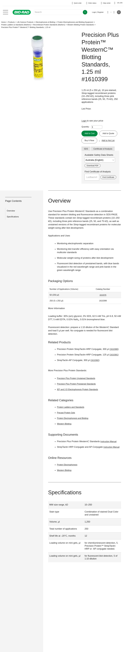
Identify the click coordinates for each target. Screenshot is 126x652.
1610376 (103, 303)
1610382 (95, 368)
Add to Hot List (110, 148)
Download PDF (93, 174)
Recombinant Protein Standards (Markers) (49, 25)
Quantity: (85, 127)
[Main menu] (5, 11)
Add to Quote (91, 140)
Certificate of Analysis (104, 156)
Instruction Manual (109, 449)
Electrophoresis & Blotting (45, 22)
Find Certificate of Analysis (98, 180)
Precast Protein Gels (67, 421)
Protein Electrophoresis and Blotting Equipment (75, 22)
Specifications (13, 225)
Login (84, 121)
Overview (11, 219)
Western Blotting (65, 432)
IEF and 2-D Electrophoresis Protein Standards (80, 397)
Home (3, 22)
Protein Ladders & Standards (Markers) (16, 25)
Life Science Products (25, 22)
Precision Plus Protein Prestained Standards (79, 392)
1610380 (114, 357)
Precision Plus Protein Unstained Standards (78, 386)
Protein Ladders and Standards (72, 415)
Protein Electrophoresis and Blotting (74, 426)
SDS (86, 156)
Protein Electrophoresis (68, 476)
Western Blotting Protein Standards (80, 25)
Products (11, 22)
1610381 (114, 363)
